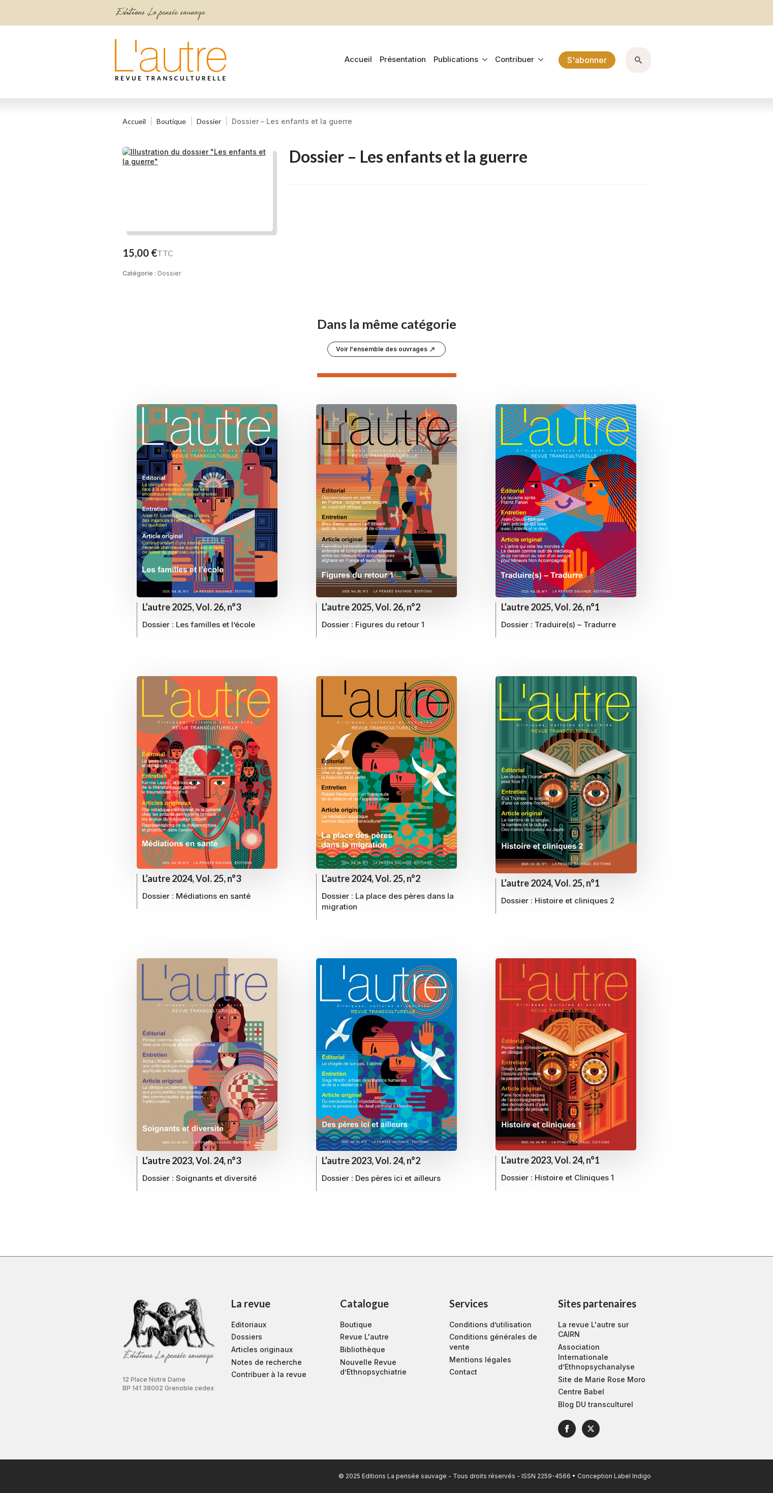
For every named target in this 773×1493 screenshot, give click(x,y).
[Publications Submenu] (482, 59)
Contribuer (514, 59)
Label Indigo (632, 1476)
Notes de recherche (266, 1362)
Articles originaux (262, 1349)
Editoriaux (248, 1324)
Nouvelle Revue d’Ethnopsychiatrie (373, 1367)
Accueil (358, 59)
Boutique (171, 121)
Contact (463, 1371)
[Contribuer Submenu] (538, 59)
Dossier (209, 121)
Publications (456, 59)
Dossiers (246, 1336)
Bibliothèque (362, 1349)
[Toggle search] (638, 60)
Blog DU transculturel (595, 1404)
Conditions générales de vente (493, 1341)
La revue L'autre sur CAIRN (593, 1329)
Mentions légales (480, 1359)
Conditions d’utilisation (490, 1324)
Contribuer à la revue (268, 1374)
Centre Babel (581, 1391)
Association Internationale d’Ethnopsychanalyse (596, 1357)
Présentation (403, 59)
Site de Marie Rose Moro (601, 1379)
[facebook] (567, 1429)
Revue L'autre (364, 1336)
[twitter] (591, 1429)
